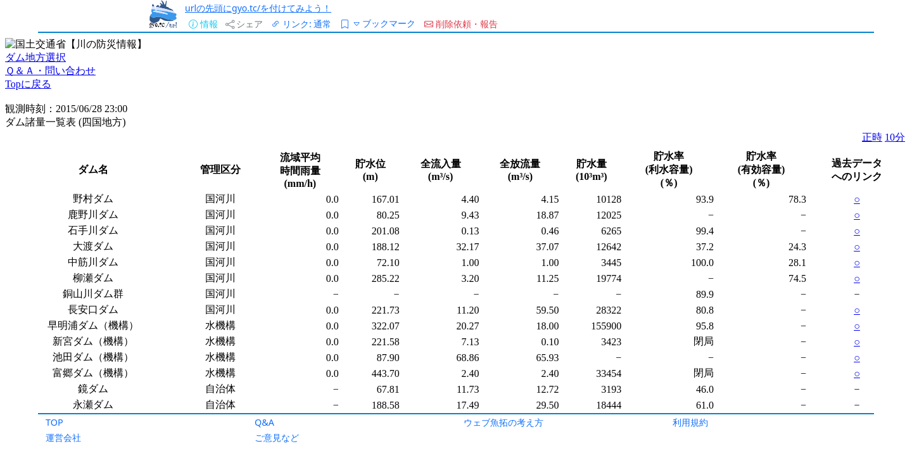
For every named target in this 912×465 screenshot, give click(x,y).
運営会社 (63, 437)
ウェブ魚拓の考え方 (503, 422)
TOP (54, 422)
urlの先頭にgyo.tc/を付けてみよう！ (258, 8)
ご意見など (277, 437)
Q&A (264, 422)
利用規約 (690, 422)
